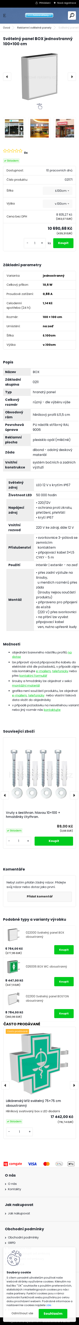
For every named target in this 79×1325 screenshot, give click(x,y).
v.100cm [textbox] (61, 204)
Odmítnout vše (22, 1313)
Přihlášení (45, 3)
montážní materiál (26, 685)
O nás (12, 1184)
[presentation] (7, 77)
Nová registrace (66, 3)
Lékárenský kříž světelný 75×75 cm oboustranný (33, 1103)
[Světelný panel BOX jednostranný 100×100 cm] (39, 76)
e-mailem (43, 671)
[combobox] (57, 191)
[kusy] (34, 243)
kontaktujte (52, 710)
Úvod (6, 28)
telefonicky (60, 671)
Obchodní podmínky (23, 1237)
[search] (72, 15)
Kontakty (14, 1189)
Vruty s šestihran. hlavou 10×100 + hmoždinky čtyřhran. (33, 815)
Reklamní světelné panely (34, 28)
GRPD (12, 1243)
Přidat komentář (40, 896)
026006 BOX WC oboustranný (46, 967)
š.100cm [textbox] (61, 191)
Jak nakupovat (19, 1213)
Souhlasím (53, 1313)
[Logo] (39, 15)
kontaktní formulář (33, 676)
